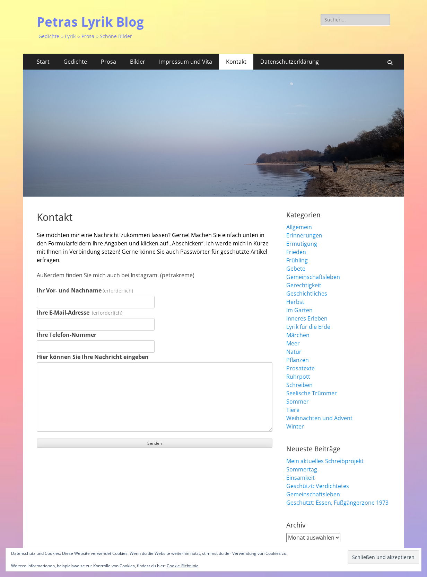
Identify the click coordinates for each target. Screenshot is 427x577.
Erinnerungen (304, 235)
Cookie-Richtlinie (183, 566)
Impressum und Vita (185, 61)
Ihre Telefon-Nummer (66, 335)
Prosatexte (300, 368)
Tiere (292, 410)
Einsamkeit (300, 477)
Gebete (295, 268)
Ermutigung (301, 243)
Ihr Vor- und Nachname (85, 290)
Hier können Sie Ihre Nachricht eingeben (93, 357)
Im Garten (299, 310)
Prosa (108, 61)
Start (43, 61)
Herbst (295, 302)
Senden (154, 443)
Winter (295, 426)
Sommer (297, 401)
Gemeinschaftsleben (313, 277)
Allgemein (299, 227)
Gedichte (75, 61)
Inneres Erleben (307, 318)
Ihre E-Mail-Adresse (79, 312)
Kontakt (236, 61)
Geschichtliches (306, 293)
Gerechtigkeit (303, 285)
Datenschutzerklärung (289, 61)
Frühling (297, 260)
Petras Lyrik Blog (90, 22)
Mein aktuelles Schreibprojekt (325, 461)
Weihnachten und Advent (319, 418)
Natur (294, 351)
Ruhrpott (298, 376)
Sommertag (301, 469)
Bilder (137, 61)
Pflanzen (297, 360)
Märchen (298, 335)
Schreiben (299, 385)
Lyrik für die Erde (308, 327)
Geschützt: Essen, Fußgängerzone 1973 (337, 502)
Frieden (296, 252)
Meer (293, 343)
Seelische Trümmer (311, 393)
